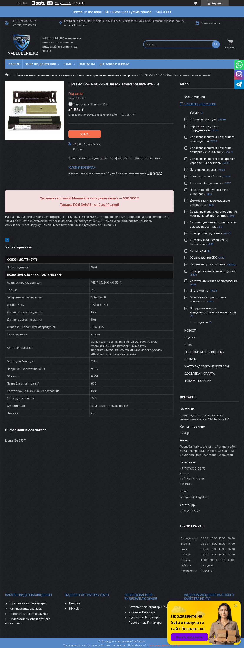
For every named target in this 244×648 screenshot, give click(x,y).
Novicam (75, 603)
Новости (191, 330)
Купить (84, 134)
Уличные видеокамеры (26, 608)
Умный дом (198, 251)
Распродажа (199, 322)
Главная (13, 64)
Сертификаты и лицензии (204, 352)
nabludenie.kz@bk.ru (194, 497)
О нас (68, 64)
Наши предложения (40, 64)
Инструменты (199, 290)
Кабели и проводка (203, 119)
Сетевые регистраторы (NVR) (149, 607)
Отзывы (190, 359)
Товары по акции (197, 380)
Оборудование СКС (203, 257)
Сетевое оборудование (206, 183)
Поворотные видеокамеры (29, 613)
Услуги (194, 112)
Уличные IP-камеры (142, 612)
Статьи (190, 337)
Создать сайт (63, 3)
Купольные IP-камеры (144, 617)
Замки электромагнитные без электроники (107, 75)
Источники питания (203, 169)
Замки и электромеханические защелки (45, 75)
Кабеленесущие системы (208, 264)
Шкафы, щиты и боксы (206, 176)
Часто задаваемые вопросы (206, 366)
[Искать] (216, 44)
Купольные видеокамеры (28, 603)
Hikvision (75, 608)
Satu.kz (141, 641)
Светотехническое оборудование (214, 280)
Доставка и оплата (114, 64)
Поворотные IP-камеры (145, 622)
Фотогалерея (194, 96)
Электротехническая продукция (213, 271)
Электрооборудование (206, 233)
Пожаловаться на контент (164, 644)
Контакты (87, 64)
